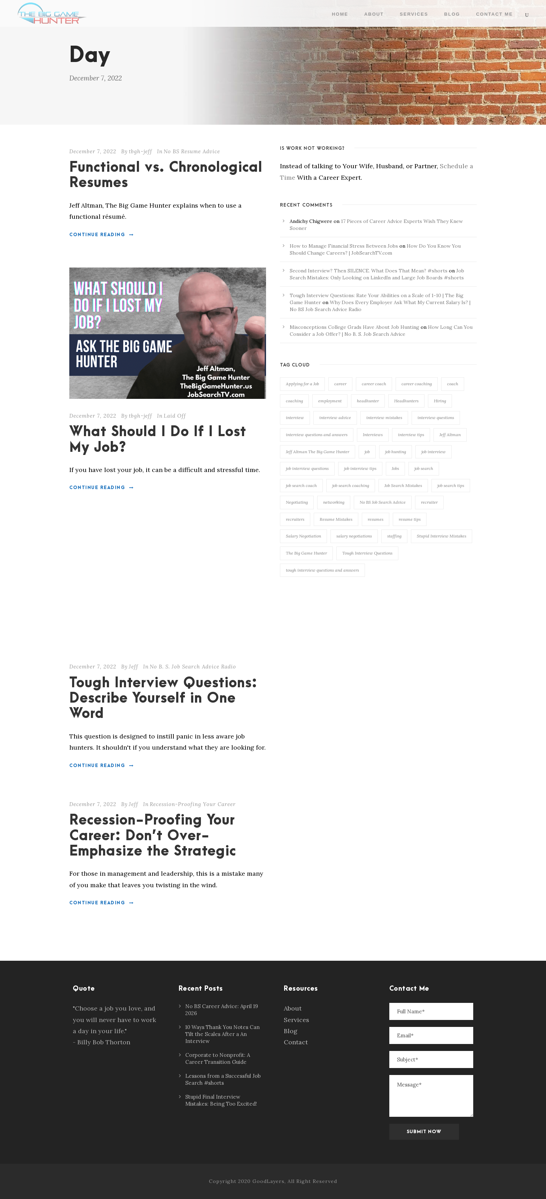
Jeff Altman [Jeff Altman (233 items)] (450, 434)
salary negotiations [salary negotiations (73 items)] (354, 536)
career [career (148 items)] (340, 383)
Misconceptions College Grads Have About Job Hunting (354, 327)
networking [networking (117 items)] (333, 502)
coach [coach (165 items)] (452, 383)
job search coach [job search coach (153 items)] (301, 485)
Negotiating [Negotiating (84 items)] (297, 502)
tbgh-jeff (140, 151)
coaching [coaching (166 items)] (294, 400)
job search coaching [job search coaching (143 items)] (350, 485)
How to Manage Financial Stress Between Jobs (344, 246)
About (374, 14)
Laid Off (175, 415)
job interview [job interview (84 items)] (433, 451)
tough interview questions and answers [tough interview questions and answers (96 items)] (322, 570)
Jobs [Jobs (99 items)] (395, 468)
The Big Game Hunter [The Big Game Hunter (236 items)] (306, 553)
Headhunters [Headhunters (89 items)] (406, 400)
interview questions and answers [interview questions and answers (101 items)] (317, 434)
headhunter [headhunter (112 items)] (368, 400)
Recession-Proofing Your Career (193, 804)
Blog (452, 14)
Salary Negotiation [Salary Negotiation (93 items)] (303, 536)
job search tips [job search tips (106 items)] (450, 485)
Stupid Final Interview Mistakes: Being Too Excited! (221, 1100)
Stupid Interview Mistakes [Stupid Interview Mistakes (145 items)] (441, 536)
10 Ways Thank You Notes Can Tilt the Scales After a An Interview (222, 1034)
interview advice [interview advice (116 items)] (335, 417)
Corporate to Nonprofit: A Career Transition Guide (217, 1058)
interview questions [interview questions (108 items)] (436, 417)
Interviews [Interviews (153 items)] (373, 434)
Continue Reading (101, 234)
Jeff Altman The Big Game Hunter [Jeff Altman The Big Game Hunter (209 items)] (317, 451)
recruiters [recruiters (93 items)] (295, 519)
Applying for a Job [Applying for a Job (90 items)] (302, 383)
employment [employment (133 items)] (330, 400)
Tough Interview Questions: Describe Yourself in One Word (163, 699)
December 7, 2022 (92, 151)
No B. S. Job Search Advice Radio (193, 666)
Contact (296, 1042)
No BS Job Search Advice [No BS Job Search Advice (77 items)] (383, 502)
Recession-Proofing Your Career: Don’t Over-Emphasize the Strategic (152, 836)
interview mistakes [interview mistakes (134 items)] (384, 417)
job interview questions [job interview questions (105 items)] (307, 468)
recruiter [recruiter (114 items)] (429, 502)
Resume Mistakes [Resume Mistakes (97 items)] (336, 519)
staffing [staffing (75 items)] (394, 536)
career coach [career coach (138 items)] (374, 383)
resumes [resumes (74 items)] (375, 519)
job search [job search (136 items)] (423, 468)
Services (414, 14)
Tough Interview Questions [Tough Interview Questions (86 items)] (367, 553)
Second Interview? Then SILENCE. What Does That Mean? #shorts (368, 271)
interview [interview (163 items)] (295, 417)
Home (340, 14)
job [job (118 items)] (367, 451)
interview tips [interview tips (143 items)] (411, 434)
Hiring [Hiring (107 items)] (440, 400)
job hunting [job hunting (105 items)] (395, 451)
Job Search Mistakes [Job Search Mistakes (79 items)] (403, 485)
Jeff (133, 666)
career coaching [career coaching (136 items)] (416, 383)
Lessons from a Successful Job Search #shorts (223, 1079)
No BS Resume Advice (192, 151)
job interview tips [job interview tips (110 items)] (360, 468)
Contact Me (494, 14)
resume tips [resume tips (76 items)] (410, 519)
